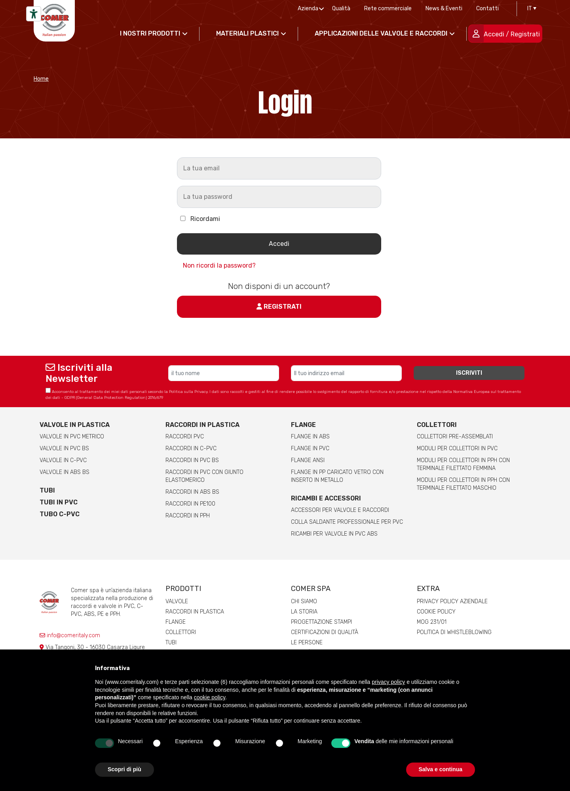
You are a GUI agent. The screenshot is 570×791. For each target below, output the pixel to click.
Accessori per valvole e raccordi (340, 510)
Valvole (176, 601)
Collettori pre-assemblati (455, 436)
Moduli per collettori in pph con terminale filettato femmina (463, 464)
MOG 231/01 (431, 622)
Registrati (279, 306)
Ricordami (198, 219)
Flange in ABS (310, 436)
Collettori (437, 425)
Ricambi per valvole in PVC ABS (334, 533)
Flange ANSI (308, 460)
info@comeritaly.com (70, 635)
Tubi (47, 490)
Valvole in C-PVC (63, 460)
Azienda (308, 8)
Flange (303, 425)
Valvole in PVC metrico (72, 436)
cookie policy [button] (209, 697)
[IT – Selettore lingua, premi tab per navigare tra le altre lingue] (529, 8)
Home (41, 79)
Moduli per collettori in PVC (457, 448)
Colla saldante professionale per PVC (347, 522)
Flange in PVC (310, 448)
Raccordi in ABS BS (192, 492)
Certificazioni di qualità (324, 632)
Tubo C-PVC (60, 514)
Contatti (487, 8)
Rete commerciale (388, 8)
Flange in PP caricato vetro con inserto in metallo (337, 476)
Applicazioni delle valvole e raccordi (381, 33)
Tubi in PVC (59, 502)
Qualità (341, 8)
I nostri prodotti (150, 33)
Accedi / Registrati (512, 34)
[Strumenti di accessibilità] (33, 13)
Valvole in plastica (75, 425)
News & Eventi (444, 8)
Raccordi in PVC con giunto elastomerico (204, 476)
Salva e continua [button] (440, 769)
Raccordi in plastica (202, 425)
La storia (304, 611)
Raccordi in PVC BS (192, 460)
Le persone (307, 642)
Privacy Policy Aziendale (452, 601)
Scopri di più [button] (124, 769)
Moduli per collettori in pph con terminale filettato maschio (463, 484)
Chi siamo (304, 601)
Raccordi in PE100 (190, 503)
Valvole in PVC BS (64, 448)
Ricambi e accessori (326, 498)
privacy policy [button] (388, 682)
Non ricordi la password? (219, 265)
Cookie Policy (436, 611)
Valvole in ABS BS (64, 472)
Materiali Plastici (247, 33)
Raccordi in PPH (187, 515)
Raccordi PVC (184, 436)
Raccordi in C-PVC (191, 448)
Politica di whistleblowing (454, 632)
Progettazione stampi (321, 622)
